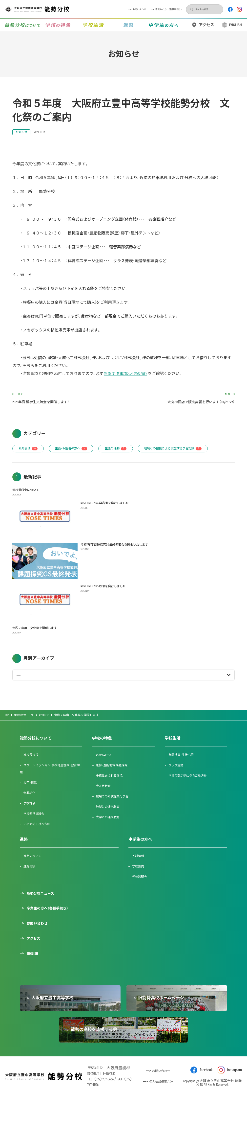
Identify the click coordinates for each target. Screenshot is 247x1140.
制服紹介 (31, 812)
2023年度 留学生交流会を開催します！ (66, 400)
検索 (167, 9)
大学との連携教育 (110, 837)
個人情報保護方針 (161, 1120)
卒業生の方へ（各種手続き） (133, 9)
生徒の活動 (130, 452)
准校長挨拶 (32, 774)
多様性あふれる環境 (112, 795)
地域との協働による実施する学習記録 (53, 466)
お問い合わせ (89, 9)
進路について (34, 875)
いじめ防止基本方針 (39, 843)
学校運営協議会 (36, 833)
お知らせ (23, 132)
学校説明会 (141, 896)
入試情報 (140, 875)
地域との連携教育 (110, 826)
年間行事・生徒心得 (183, 774)
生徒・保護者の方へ (79, 452)
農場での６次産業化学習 (116, 816)
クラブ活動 (177, 785)
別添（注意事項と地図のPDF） (128, 374)
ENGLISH (235, 24)
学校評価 (31, 823)
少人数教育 (105, 805)
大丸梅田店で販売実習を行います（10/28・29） (181, 400)
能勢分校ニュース (43, 913)
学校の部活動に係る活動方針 (191, 795)
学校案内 (140, 886)
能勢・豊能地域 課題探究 (115, 785)
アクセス (206, 24)
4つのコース (106, 774)
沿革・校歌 (32, 802)
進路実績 (31, 886)
